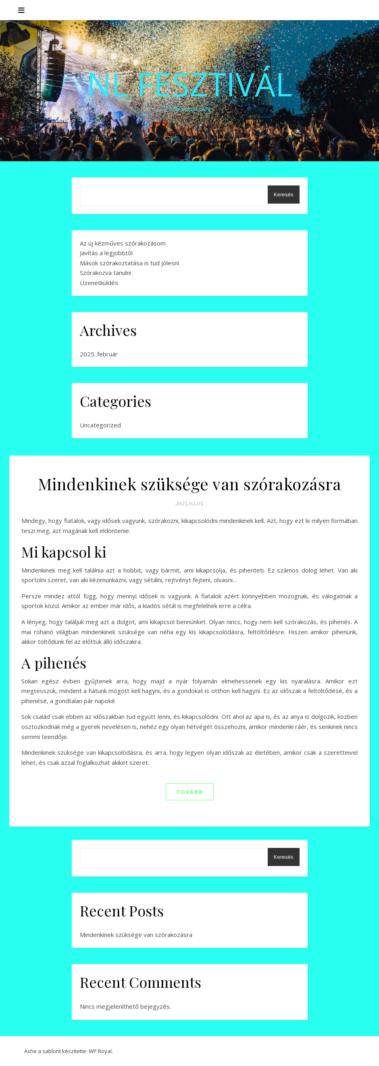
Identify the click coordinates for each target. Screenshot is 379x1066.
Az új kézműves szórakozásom (123, 243)
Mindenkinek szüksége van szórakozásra (190, 483)
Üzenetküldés (99, 283)
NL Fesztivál (189, 84)
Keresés (284, 195)
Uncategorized (100, 425)
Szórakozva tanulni (105, 273)
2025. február (99, 354)
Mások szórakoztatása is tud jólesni (129, 263)
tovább (189, 791)
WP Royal (100, 1051)
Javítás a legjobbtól (106, 253)
